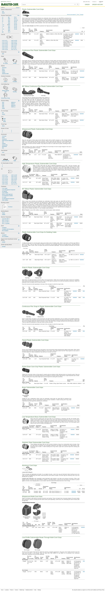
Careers (16, 589)
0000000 (77, 34)
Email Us (94, 1)
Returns (11, 589)
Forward (81, 14)
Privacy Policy (101, 589)
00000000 (82, 71)
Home (2, 589)
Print (78, 14)
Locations (7, 589)
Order (87, 4)
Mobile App (22, 589)
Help (35, 589)
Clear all (17, 7)
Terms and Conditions (92, 589)
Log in (101, 1)
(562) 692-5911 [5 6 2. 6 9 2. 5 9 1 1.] (86, 1)
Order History (97, 4)
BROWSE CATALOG (6, 1)
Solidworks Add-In (29, 589)
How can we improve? (71, 14)
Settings (39, 589)
